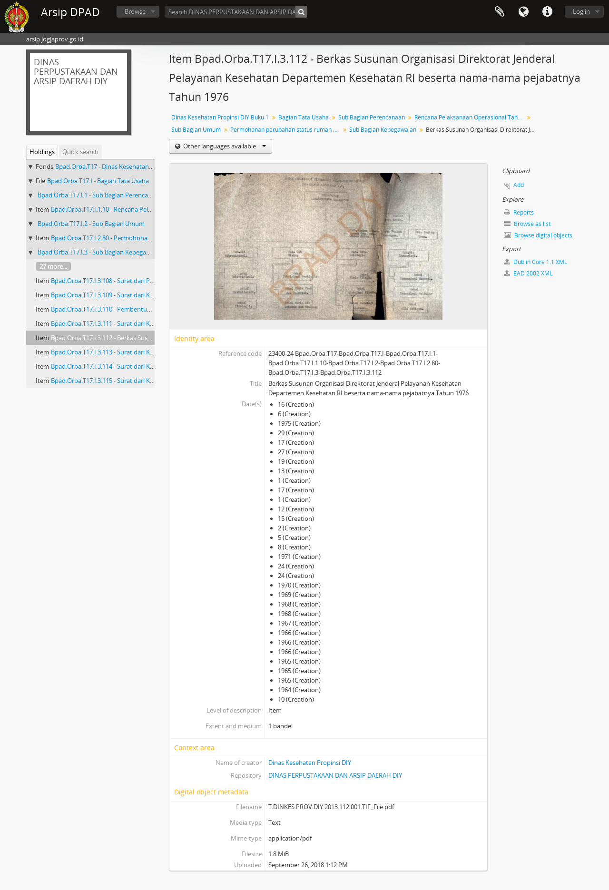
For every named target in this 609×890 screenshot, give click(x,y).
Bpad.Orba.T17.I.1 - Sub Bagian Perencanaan (100, 195)
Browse (135, 11)
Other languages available (224, 146)
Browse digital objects (538, 235)
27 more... (53, 266)
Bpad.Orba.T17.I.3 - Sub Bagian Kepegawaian (100, 252)
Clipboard (499, 12)
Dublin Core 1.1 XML (535, 262)
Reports (519, 212)
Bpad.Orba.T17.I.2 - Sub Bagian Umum (91, 223)
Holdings (42, 151)
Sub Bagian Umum (196, 130)
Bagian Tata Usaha (303, 117)
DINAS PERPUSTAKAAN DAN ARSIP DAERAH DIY (335, 775)
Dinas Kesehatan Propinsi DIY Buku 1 (220, 117)
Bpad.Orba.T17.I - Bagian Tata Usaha (98, 180)
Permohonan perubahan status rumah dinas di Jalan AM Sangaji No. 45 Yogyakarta (286, 130)
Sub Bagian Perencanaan (371, 117)
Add (518, 185)
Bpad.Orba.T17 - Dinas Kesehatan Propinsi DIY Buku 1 (130, 166)
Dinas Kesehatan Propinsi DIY (309, 762)
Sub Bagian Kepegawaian (382, 130)
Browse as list (527, 224)
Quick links (547, 12)
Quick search (80, 151)
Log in (581, 11)
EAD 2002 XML (528, 273)
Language (523, 12)
